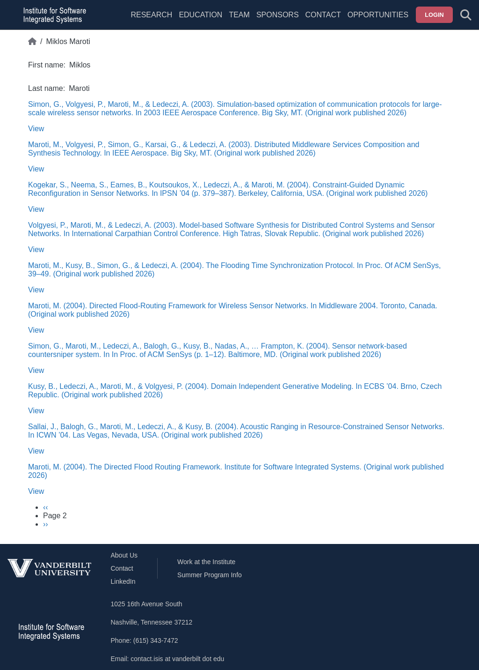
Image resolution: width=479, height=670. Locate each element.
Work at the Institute (206, 562)
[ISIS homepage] (52, 15)
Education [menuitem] (200, 15)
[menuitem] (239, 20)
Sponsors (277, 15)
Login (434, 14)
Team (239, 15)
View (36, 129)
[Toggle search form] (466, 15)
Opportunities (378, 15)
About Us (124, 555)
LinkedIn (123, 581)
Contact (323, 15)
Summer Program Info (209, 575)
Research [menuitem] (151, 15)
